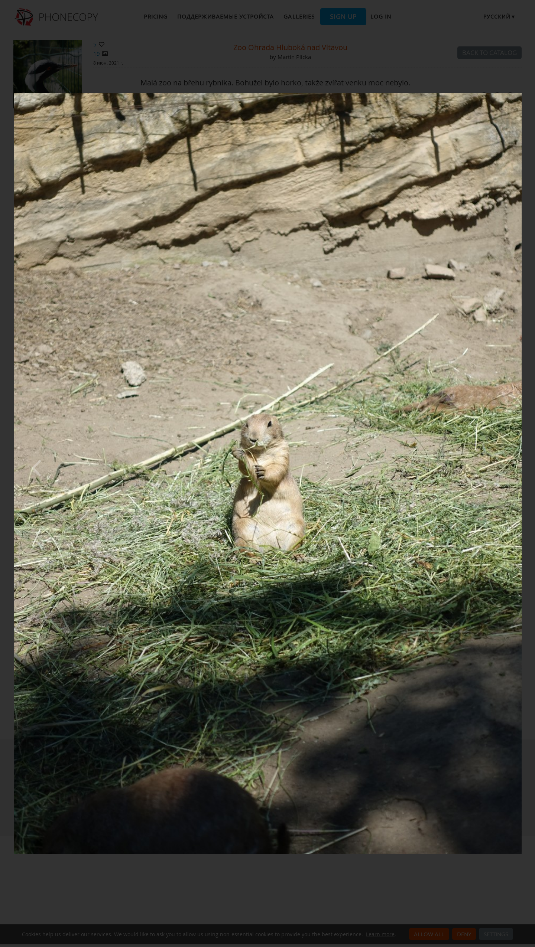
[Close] (520, 95)
